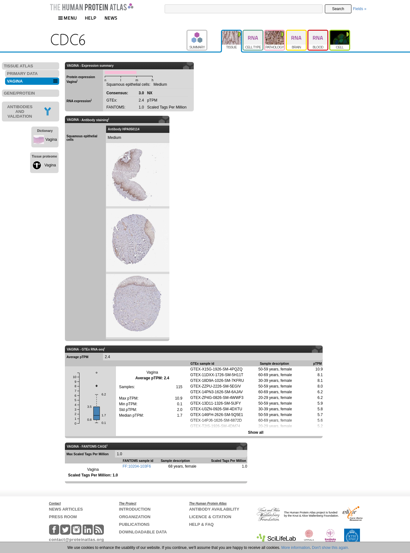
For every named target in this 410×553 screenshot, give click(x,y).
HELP (90, 18)
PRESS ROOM (63, 516)
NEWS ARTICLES (66, 509)
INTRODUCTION (135, 509)
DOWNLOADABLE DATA (143, 532)
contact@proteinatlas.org (76, 539)
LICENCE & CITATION (210, 516)
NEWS (110, 18)
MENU (67, 18)
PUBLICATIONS (134, 524)
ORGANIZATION (134, 516)
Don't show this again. (330, 547)
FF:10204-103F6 (137, 466)
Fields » (359, 9)
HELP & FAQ (201, 524)
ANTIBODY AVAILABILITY (214, 509)
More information (295, 547)
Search (338, 9)
